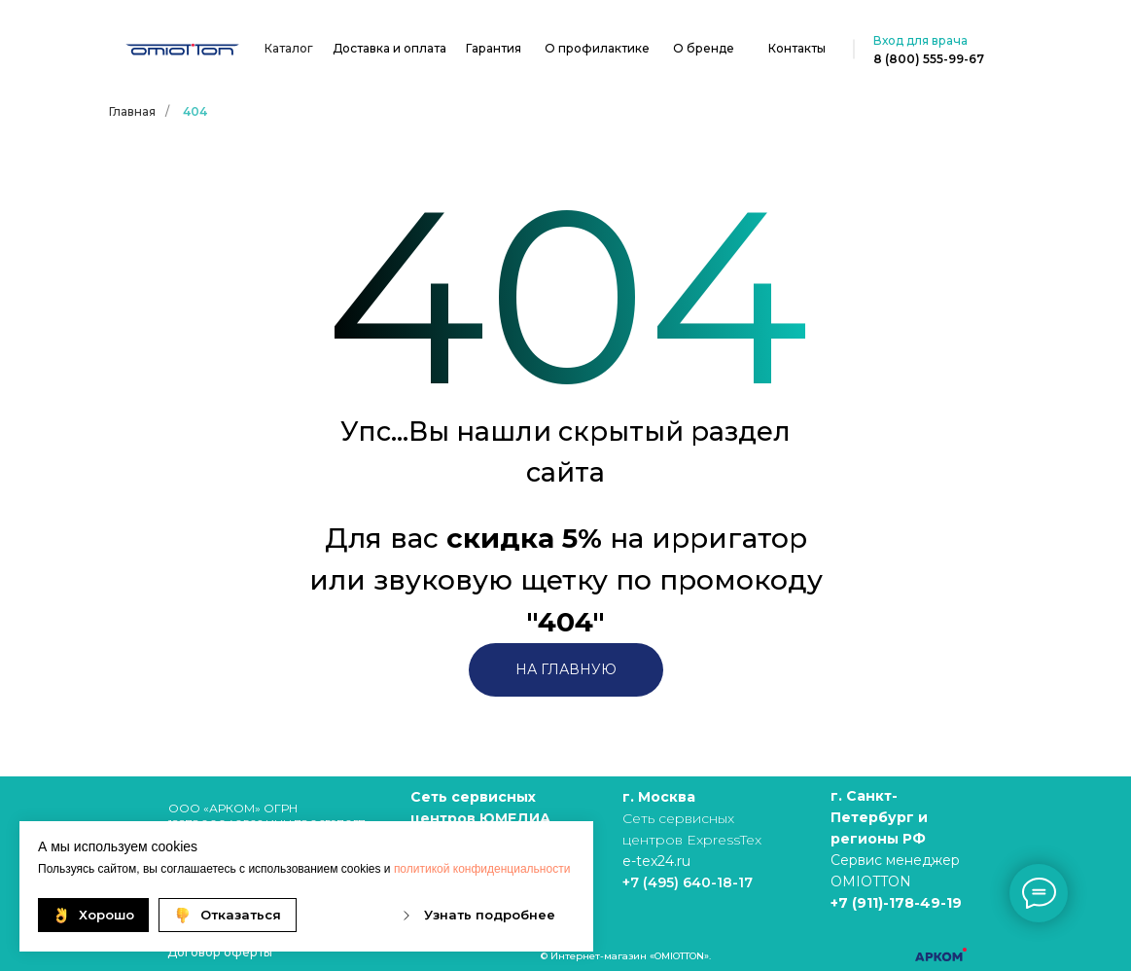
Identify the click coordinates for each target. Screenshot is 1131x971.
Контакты (797, 48)
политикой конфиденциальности (482, 869)
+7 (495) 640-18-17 (687, 882)
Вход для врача (920, 40)
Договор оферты (219, 952)
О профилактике (597, 48)
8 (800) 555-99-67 (928, 59)
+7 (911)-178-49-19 (896, 903)
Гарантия (493, 48)
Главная (132, 111)
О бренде (703, 48)
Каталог (289, 48)
